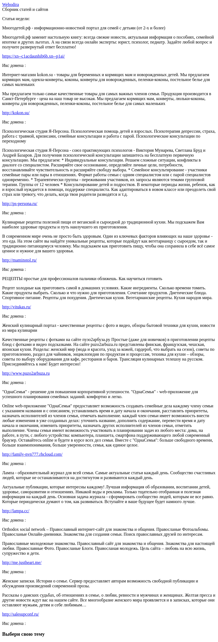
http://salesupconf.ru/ (20, 614)
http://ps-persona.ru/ (19, 203)
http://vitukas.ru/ (16, 307)
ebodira (10, 4)
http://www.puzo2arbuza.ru (26, 373)
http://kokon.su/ (16, 112)
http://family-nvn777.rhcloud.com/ (32, 454)
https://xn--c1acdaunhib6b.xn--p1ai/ (33, 56)
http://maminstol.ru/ (19, 260)
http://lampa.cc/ (15, 510)
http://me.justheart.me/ (22, 562)
